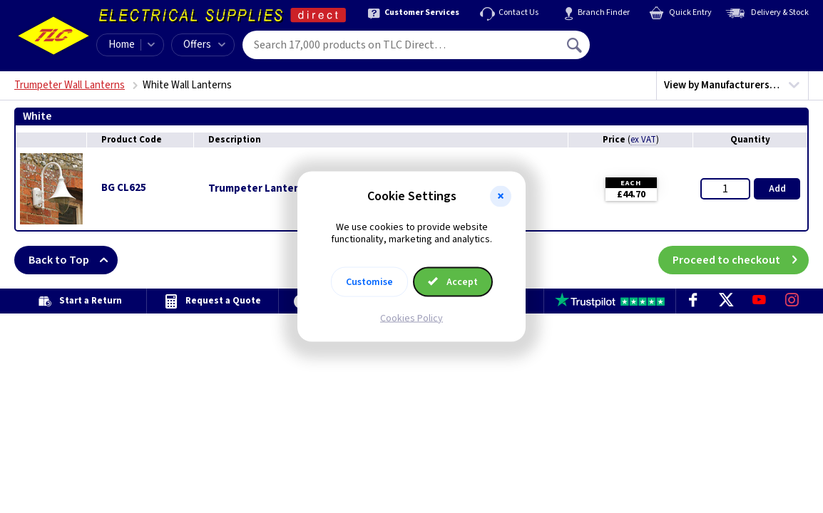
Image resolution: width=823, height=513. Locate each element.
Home (121, 44)
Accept (453, 281)
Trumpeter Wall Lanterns (69, 85)
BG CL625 (123, 187)
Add (777, 189)
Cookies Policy (411, 318)
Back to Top (73, 260)
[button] (500, 196)
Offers (204, 44)
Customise (369, 281)
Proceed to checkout (741, 260)
